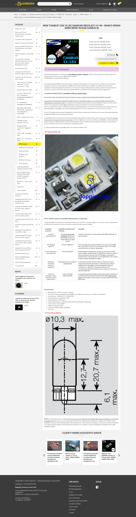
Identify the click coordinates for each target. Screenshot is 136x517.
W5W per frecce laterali (26, 147)
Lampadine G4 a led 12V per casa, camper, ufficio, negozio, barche (23, 242)
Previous (44, 455)
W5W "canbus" (84, 14)
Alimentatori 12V (20, 28)
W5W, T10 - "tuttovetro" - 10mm (67, 14)
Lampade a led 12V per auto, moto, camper (41, 14)
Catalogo (23, 14)
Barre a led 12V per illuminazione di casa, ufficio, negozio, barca (23, 34)
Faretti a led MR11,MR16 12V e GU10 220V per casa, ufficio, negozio (24, 48)
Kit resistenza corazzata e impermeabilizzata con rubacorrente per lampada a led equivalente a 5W (54, 457)
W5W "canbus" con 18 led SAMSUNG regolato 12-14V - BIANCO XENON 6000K (38, 17)
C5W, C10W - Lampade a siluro (24, 134)
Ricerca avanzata (79, 4)
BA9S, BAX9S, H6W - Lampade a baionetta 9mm (24, 168)
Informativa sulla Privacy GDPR (78, 501)
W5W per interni (24, 151)
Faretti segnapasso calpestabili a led (24, 54)
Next (119, 455)
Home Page (22, 10)
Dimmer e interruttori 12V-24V (24, 43)
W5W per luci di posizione (23, 155)
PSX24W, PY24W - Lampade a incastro (22, 121)
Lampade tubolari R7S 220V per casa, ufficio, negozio (23, 236)
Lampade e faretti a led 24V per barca (24, 225)
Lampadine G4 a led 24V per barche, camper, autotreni (23, 249)
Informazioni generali (75, 486)
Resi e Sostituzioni (74, 498)
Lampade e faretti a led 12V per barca (24, 220)
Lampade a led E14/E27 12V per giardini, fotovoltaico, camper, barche (23, 201)
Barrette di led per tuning (24, 90)
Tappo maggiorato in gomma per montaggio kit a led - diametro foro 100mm (25, 278)
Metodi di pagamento (72, 10)
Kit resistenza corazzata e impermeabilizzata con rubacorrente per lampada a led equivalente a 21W (90, 457)
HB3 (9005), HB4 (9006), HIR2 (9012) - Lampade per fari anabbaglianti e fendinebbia (25, 110)
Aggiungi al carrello (109, 63)
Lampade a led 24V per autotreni (21, 195)
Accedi (98, 4)
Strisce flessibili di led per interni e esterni (22, 258)
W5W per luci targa (24, 160)
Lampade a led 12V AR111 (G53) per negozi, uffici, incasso (24, 72)
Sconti (91, 10)
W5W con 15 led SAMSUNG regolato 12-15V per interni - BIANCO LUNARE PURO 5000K (108, 456)
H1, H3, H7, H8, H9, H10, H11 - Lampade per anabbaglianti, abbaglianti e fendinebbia (25, 96)
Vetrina (54, 10)
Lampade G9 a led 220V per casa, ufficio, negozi (23, 231)
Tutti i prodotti (23, 163)
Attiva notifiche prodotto (107, 59)
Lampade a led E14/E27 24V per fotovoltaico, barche (23, 214)
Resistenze (20, 187)
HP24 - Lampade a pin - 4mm (25, 117)
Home (16, 14)
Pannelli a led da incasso (22, 253)
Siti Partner (72, 509)
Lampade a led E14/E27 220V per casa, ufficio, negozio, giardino (23, 208)
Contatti (38, 10)
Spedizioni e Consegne (110, 10)
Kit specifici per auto (21, 68)
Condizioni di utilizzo (75, 504)
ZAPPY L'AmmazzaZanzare (23, 262)
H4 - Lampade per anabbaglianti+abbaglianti (24, 103)
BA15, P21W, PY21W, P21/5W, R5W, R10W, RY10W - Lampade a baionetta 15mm (23, 175)
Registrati (104, 4)
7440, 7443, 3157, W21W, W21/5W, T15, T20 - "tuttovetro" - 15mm (24, 84)
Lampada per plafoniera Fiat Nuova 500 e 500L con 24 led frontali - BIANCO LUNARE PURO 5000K (27, 300)
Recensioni (113, 55)
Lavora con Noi (73, 506)
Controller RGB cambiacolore (23, 39)
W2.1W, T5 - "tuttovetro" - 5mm (25, 182)
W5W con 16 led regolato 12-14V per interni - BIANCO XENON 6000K (72, 456)
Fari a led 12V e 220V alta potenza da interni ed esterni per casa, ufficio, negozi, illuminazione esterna (23, 62)
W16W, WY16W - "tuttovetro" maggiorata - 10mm (24, 128)
